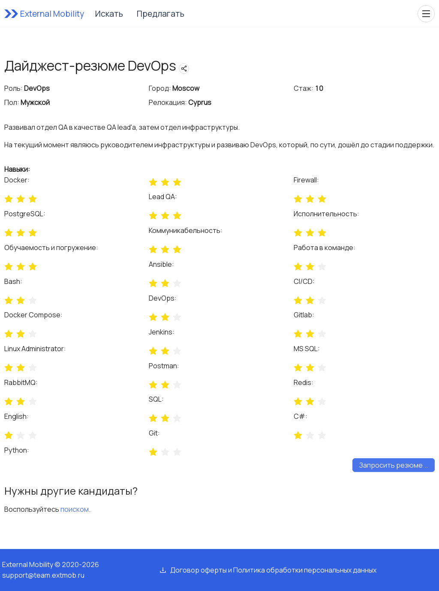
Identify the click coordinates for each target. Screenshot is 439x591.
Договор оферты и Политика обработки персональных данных (273, 570)
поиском (74, 509)
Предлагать (160, 13)
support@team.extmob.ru (43, 575)
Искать (109, 13)
